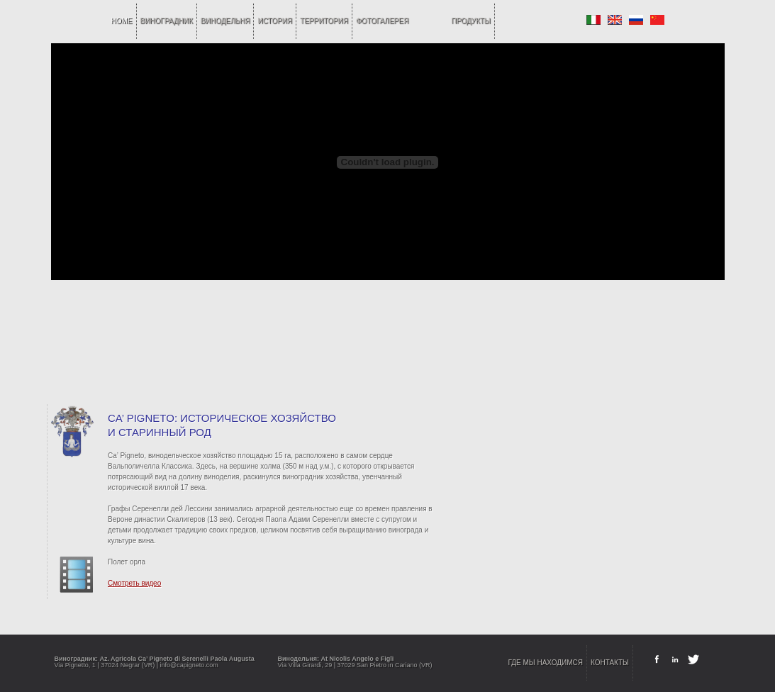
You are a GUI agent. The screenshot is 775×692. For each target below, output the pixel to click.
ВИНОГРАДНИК (166, 21)
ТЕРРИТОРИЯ (324, 21)
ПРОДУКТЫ (471, 21)
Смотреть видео (134, 583)
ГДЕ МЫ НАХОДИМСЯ (545, 662)
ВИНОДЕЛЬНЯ (225, 21)
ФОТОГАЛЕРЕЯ (382, 21)
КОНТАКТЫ (610, 662)
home (122, 21)
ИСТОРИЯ (274, 21)
